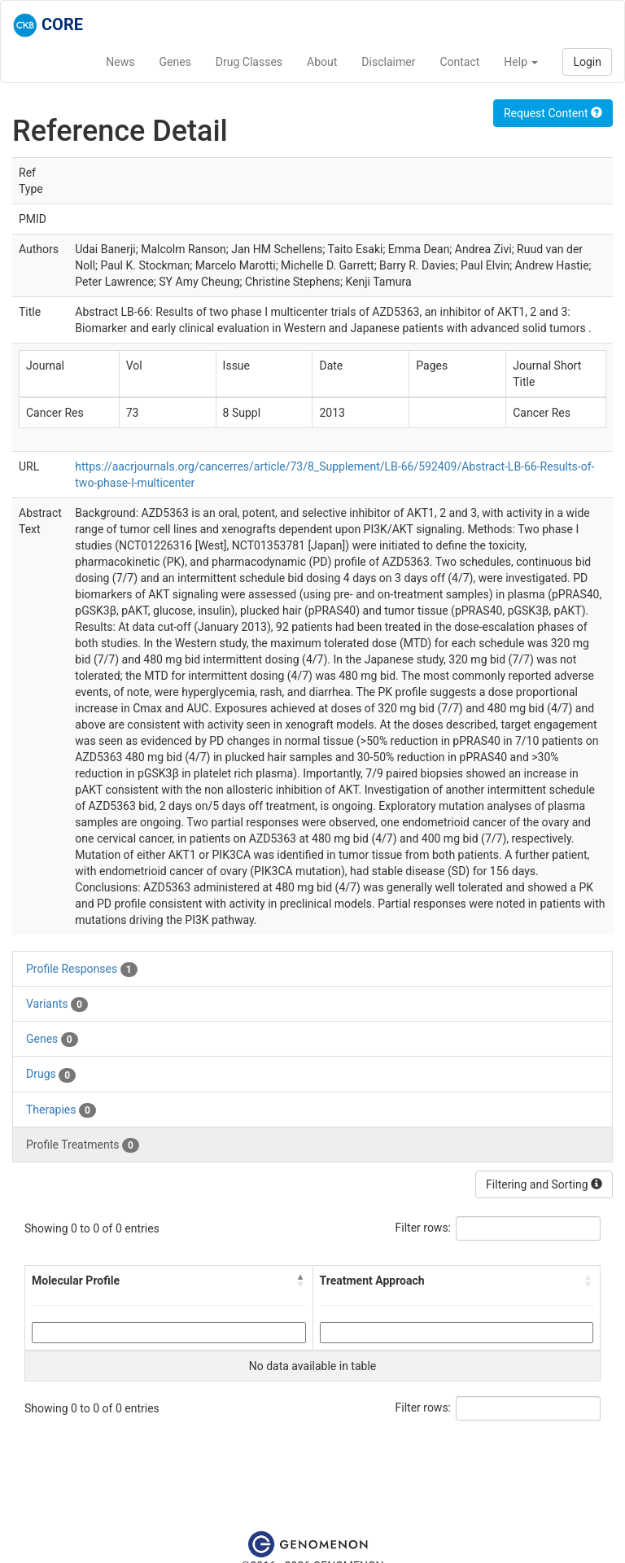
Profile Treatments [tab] (82, 1145)
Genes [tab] (52, 1039)
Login (587, 61)
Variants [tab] (57, 1004)
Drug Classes (249, 61)
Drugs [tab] (51, 1074)
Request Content (553, 113)
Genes (175, 61)
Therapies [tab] (61, 1110)
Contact (459, 61)
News (120, 61)
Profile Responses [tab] (82, 969)
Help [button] (521, 61)
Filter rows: (424, 1227)
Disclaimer (388, 61)
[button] (301, 1280)
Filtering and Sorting (544, 1184)
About (322, 61)
